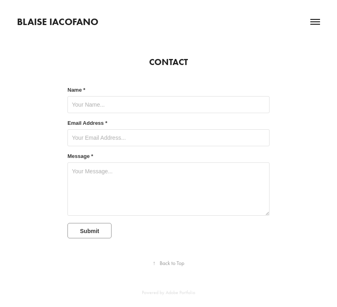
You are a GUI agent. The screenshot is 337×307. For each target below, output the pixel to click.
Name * (76, 90)
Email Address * (87, 123)
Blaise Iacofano (57, 21)
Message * (80, 156)
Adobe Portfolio (180, 292)
